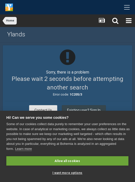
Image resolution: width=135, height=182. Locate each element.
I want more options (67, 173)
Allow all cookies (67, 161)
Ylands (16, 34)
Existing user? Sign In (84, 110)
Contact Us (43, 110)
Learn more (23, 149)
